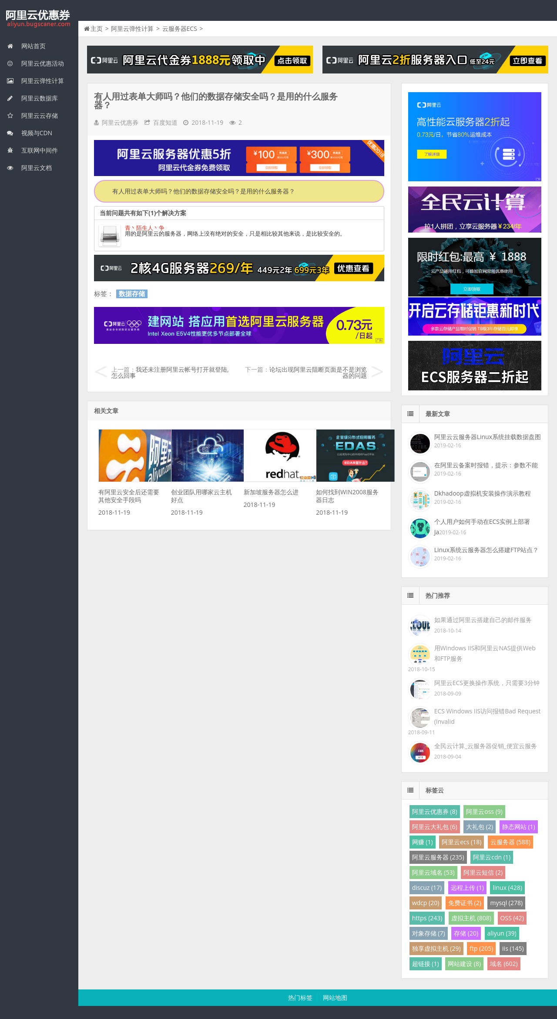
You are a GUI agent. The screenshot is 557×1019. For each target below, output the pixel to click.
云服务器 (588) (510, 842)
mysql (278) (506, 903)
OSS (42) (512, 918)
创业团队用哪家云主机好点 (201, 496)
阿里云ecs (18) (461, 842)
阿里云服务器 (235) (438, 857)
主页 (97, 28)
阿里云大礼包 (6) (434, 827)
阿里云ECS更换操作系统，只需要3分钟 (487, 683)
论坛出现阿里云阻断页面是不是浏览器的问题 (318, 372)
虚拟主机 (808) (471, 918)
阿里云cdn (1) (491, 857)
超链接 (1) (425, 963)
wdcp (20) (426, 903)
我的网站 (39, 19)
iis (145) (513, 948)
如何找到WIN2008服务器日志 (347, 496)
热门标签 (300, 997)
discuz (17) (427, 887)
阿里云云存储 (32, 115)
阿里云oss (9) (484, 811)
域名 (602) (504, 963)
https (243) (427, 918)
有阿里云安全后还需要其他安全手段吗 (128, 496)
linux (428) (507, 887)
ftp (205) (481, 948)
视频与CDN (29, 133)
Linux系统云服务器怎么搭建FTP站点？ (486, 550)
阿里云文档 (29, 167)
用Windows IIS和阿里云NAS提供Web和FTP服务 (485, 653)
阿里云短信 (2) (483, 872)
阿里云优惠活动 (35, 63)
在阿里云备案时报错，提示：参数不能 (486, 465)
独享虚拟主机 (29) (436, 948)
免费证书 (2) (464, 903)
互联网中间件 (32, 150)
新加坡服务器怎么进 (271, 492)
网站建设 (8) (464, 963)
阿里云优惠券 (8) (434, 811)
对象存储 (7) (428, 933)
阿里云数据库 (32, 98)
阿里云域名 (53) (433, 872)
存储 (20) (466, 933)
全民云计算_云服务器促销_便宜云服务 (485, 746)
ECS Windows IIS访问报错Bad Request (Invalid (487, 716)
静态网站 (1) (518, 827)
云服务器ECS (179, 28)
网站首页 (26, 46)
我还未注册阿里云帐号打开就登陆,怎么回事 (170, 372)
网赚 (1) (422, 842)
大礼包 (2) (479, 827)
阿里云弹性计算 (35, 81)
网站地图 (335, 997)
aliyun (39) (502, 933)
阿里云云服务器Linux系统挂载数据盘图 (487, 437)
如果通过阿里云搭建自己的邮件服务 (483, 620)
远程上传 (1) (467, 887)
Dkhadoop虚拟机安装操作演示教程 (482, 493)
